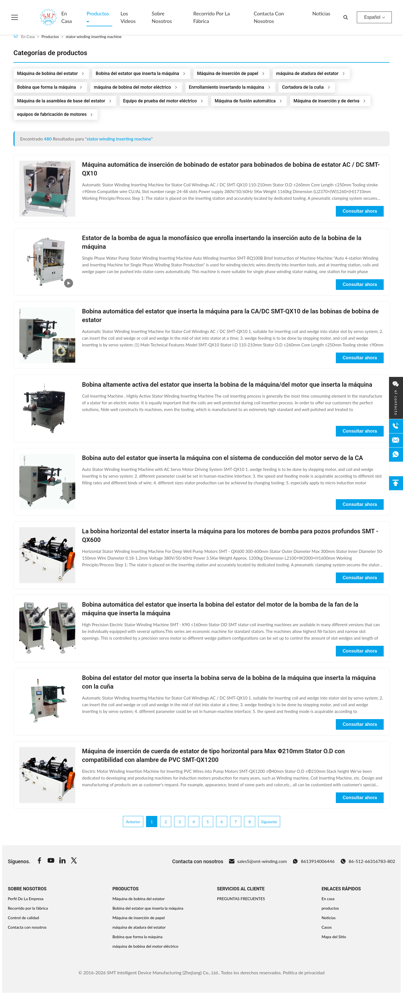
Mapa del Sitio (334, 936)
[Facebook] (39, 861)
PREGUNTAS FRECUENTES (241, 898)
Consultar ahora (360, 211)
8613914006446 (313, 861)
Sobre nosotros (162, 17)
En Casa (24, 36)
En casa (66, 17)
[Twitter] (74, 861)
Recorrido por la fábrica (211, 17)
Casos (327, 927)
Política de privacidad (304, 972)
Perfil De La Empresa (25, 898)
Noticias (321, 13)
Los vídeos (128, 17)
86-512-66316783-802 (367, 861)
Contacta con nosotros (269, 17)
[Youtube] (51, 861)
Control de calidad (23, 917)
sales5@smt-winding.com (258, 861)
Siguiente (269, 821)
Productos (97, 13)
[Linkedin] (62, 861)
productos (330, 908)
